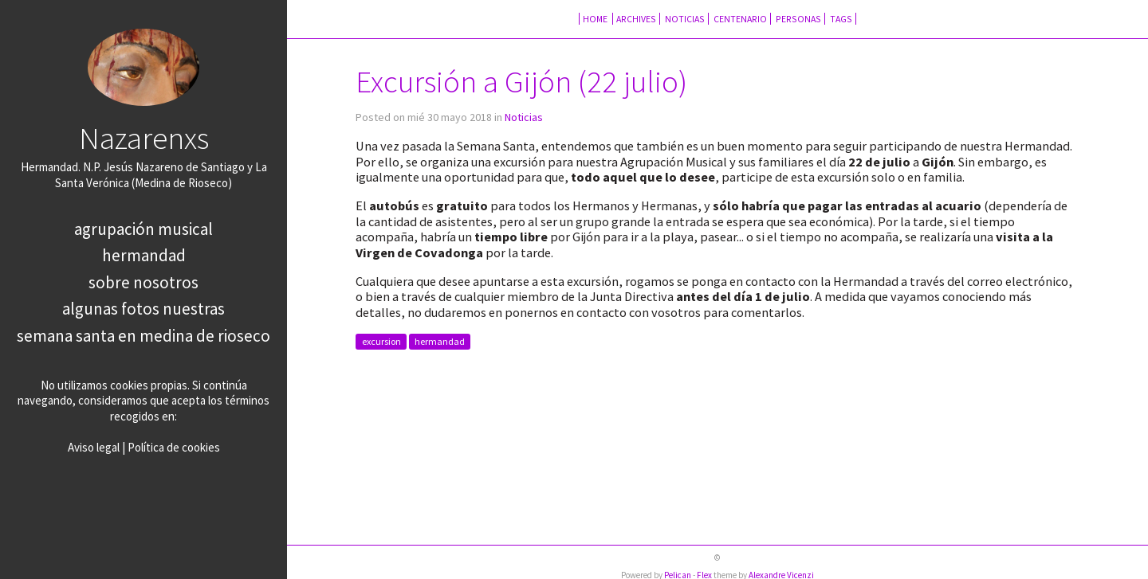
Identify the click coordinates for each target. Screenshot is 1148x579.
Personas (798, 19)
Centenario (740, 19)
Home (596, 19)
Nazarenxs (144, 138)
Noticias (685, 19)
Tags (841, 19)
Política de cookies (174, 447)
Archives (636, 19)
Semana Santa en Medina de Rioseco (143, 335)
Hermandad (144, 255)
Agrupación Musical (143, 229)
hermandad (440, 342)
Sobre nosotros (143, 282)
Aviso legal (94, 447)
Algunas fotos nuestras (143, 308)
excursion (381, 342)
